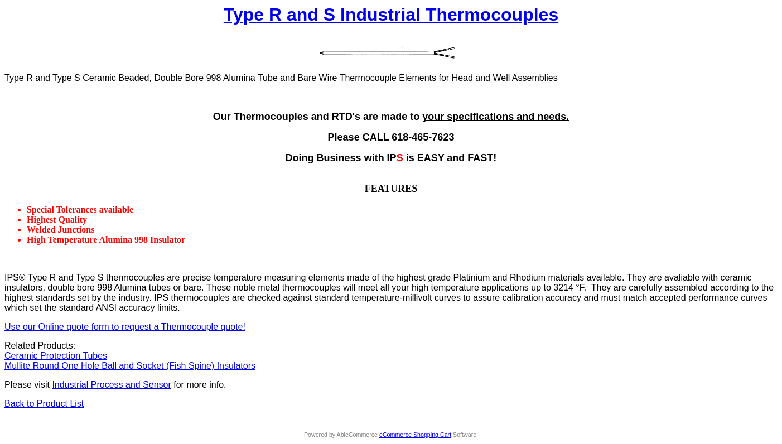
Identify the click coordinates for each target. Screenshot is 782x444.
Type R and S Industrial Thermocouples (391, 14)
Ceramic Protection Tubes (55, 355)
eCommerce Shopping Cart (415, 434)
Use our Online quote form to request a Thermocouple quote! (124, 326)
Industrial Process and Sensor (111, 384)
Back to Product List (44, 403)
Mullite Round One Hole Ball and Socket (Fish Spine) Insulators (129, 365)
